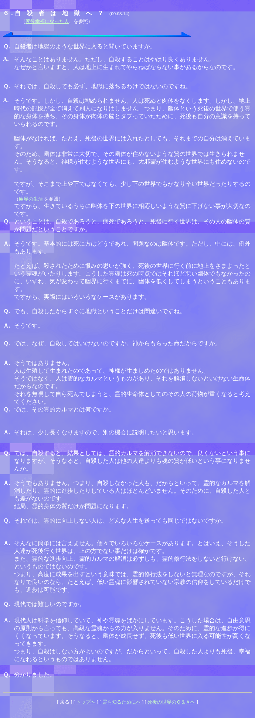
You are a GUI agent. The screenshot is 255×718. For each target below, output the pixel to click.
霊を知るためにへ (121, 702)
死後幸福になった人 (47, 21)
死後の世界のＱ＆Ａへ (171, 702)
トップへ (85, 702)
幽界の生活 (31, 199)
